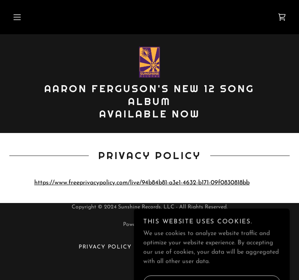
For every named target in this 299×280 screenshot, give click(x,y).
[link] (282, 17)
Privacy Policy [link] (105, 247)
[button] (17, 17)
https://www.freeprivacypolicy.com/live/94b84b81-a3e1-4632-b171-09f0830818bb (142, 183)
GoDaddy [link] (164, 225)
